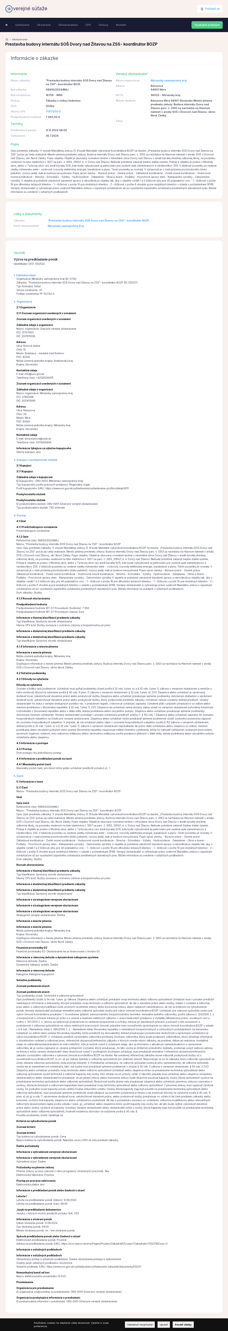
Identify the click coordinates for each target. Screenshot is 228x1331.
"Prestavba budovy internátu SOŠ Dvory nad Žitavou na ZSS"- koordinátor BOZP (98, 220)
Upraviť (164, 1324)
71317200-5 (53, 111)
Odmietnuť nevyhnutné (140, 1324)
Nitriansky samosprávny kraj (169, 80)
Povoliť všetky (183, 1324)
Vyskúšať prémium (207, 25)
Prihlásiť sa (212, 8)
